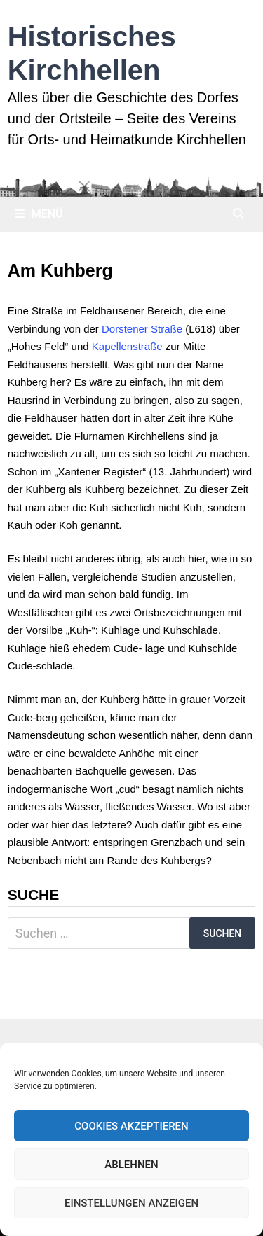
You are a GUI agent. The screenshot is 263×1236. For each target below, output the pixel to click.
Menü (39, 214)
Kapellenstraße (127, 346)
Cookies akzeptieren (131, 1126)
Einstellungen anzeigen (131, 1203)
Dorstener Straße (142, 329)
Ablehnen (131, 1164)
